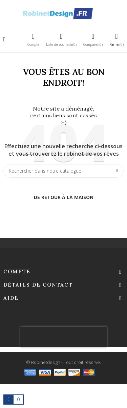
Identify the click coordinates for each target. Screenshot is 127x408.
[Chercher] (63, 171)
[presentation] (63, 337)
